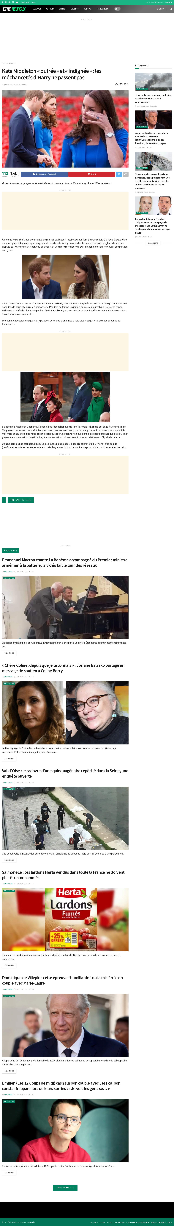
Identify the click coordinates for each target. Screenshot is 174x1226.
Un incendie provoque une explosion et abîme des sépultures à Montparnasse (153, 98)
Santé (62, 9)
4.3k (149, 147)
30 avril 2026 (140, 237)
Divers (74, 9)
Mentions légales (157, 1222)
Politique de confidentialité (138, 1222)
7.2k (150, 237)
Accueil (37, 9)
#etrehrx (32, 1222)
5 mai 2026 (18, 571)
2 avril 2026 (140, 147)
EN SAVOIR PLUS (20, 500)
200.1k (153, 106)
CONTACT (168, 2)
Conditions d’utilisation (116, 1222)
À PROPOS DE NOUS (154, 2)
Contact (88, 9)
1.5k (31, 571)
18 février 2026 (141, 192)
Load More (153, 243)
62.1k (152, 192)
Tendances (102, 9)
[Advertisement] (87, 40)
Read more (9, 653)
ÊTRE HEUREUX (14, 1222)
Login (160, 9)
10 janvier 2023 (8, 84)
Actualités (12, 63)
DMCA (169, 1222)
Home (4, 63)
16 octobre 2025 (142, 106)
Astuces (50, 9)
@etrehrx (8, 571)
